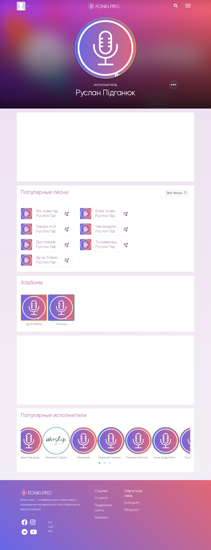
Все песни (177, 193)
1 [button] (101, 464)
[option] (46, 235)
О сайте (100, 498)
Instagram (132, 502)
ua (50, 527)
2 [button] (106, 464)
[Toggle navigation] (188, 5)
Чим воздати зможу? (112, 226)
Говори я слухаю (50, 226)
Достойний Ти (48, 242)
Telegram (131, 510)
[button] (173, 84)
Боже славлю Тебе (111, 211)
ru (50, 522)
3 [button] (111, 464)
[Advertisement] (105, 147)
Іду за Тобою (47, 257)
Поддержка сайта (103, 507)
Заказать (101, 517)
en (50, 531)
